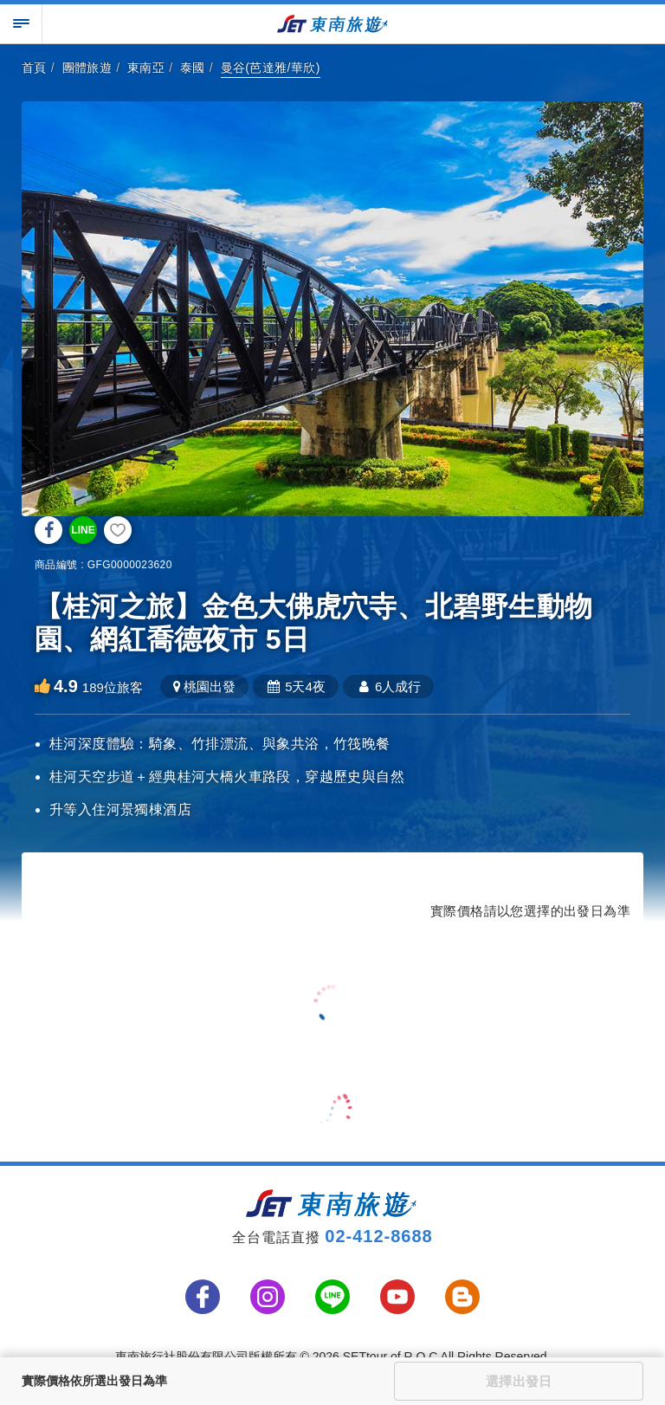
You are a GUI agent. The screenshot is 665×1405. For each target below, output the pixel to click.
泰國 (192, 67)
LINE (82, 530)
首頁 (34, 67)
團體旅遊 (87, 67)
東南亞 (146, 67)
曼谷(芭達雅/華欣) (270, 67)
